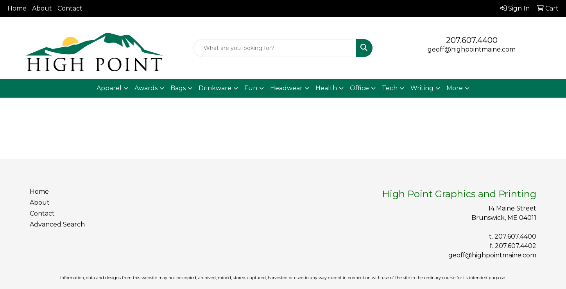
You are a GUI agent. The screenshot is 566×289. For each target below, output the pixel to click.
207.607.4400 (472, 40)
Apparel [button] (109, 88)
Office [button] (359, 88)
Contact (69, 8)
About (42, 8)
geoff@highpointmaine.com (472, 49)
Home (17, 8)
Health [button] (326, 88)
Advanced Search (57, 224)
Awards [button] (146, 88)
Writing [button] (421, 88)
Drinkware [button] (215, 88)
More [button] (454, 88)
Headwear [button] (286, 88)
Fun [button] (250, 88)
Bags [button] (178, 88)
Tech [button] (390, 88)
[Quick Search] (274, 48)
